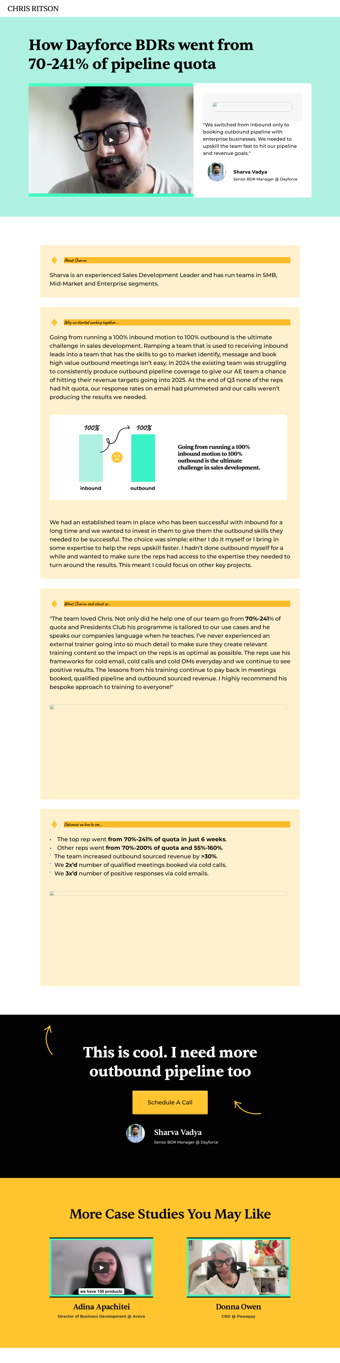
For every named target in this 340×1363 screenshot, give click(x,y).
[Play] (111, 143)
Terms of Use (319, 1355)
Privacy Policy (288, 1355)
